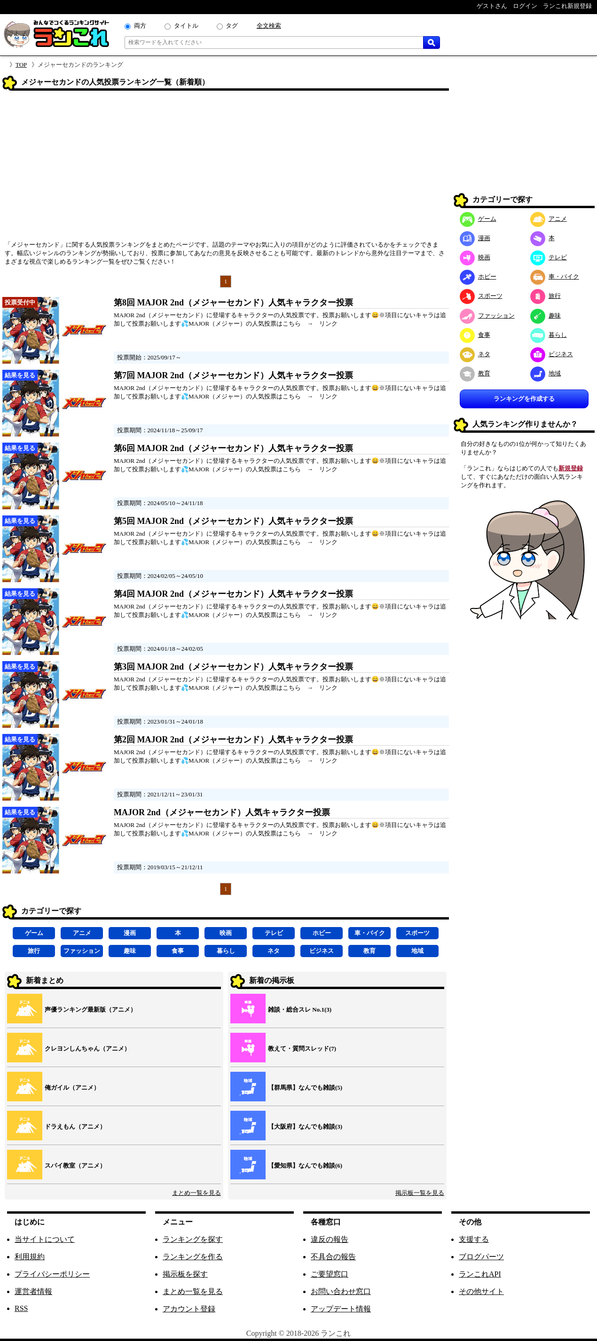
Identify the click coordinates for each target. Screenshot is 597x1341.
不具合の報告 (333, 1257)
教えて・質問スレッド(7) (302, 1048)
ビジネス (321, 950)
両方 (140, 25)
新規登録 (570, 468)
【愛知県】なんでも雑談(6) (305, 1165)
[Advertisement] (225, 168)
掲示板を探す (185, 1274)
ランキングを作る (193, 1257)
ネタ (273, 950)
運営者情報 (33, 1291)
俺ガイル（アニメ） (72, 1087)
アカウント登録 (189, 1309)
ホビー (322, 932)
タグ (232, 25)
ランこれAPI (480, 1274)
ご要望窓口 (329, 1274)
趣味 (130, 950)
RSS (21, 1308)
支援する (474, 1239)
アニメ (82, 932)
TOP (21, 64)
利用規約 (30, 1257)
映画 (226, 932)
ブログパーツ (481, 1257)
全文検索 (269, 25)
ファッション (81, 950)
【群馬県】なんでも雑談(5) (305, 1087)
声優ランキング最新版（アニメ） (90, 1009)
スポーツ (417, 932)
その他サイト (481, 1291)
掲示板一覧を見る (419, 1192)
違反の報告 (329, 1239)
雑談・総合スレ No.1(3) (299, 1009)
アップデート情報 (341, 1309)
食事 (178, 950)
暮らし (226, 950)
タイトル (186, 25)
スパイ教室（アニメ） (75, 1165)
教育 (369, 950)
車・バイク (369, 932)
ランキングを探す (193, 1239)
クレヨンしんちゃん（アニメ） (87, 1048)
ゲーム (34, 932)
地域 (417, 950)
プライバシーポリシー (52, 1274)
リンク (328, 323)
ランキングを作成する (524, 398)
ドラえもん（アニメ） (75, 1126)
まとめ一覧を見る (196, 1192)
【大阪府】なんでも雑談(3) (305, 1126)
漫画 (130, 932)
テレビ (274, 932)
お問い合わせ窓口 (341, 1291)
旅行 (34, 950)
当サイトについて (45, 1239)
